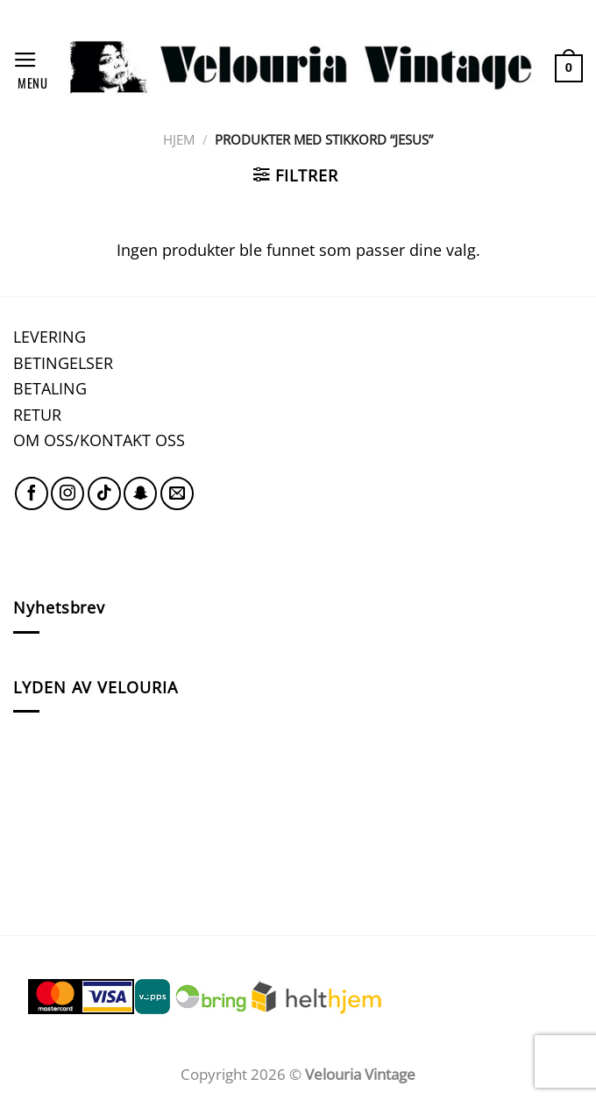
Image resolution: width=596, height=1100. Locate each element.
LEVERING (49, 336)
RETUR (37, 414)
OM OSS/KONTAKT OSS (99, 440)
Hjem (179, 139)
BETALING (50, 388)
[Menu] (30, 68)
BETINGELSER (63, 362)
